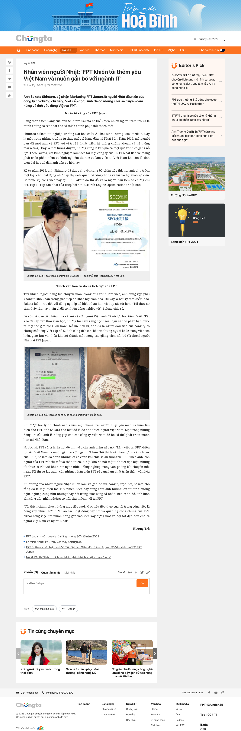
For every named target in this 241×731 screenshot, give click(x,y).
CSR (189, 50)
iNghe (177, 50)
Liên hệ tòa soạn (27, 686)
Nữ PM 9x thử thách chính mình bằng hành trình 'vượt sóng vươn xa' (68, 557)
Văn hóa (87, 50)
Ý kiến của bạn (86, 583)
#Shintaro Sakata (44, 602)
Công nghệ (51, 50)
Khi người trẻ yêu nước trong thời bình (40, 665)
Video (179, 703)
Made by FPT (108, 708)
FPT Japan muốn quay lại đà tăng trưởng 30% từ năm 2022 (62, 536)
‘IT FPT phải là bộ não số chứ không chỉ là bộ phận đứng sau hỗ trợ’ (197, 118)
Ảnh (178, 708)
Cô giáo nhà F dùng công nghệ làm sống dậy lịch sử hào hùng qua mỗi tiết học (132, 666)
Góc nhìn (131, 714)
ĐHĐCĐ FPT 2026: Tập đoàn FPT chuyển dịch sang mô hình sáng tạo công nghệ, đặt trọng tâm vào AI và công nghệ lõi (197, 82)
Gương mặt (132, 703)
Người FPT (70, 50)
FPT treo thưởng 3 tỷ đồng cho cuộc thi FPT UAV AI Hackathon (197, 102)
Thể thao (102, 50)
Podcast (180, 714)
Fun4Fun (155, 708)
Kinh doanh (33, 50)
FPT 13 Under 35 (143, 50)
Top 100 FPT (208, 708)
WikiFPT (180, 719)
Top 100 (163, 50)
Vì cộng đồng (158, 714)
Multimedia (120, 50)
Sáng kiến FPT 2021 (184, 242)
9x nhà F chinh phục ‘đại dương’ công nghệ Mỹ (82, 665)
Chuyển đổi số (108, 703)
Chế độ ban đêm (212, 50)
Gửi (142, 583)
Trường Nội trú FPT (184, 195)
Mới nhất (69, 572)
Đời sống (130, 708)
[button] (155, 647)
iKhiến (154, 703)
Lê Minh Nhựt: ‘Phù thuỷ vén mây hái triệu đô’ (54, 542)
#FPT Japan (68, 602)
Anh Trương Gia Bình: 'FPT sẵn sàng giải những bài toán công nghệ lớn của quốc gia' (197, 136)
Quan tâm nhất (50, 572)
